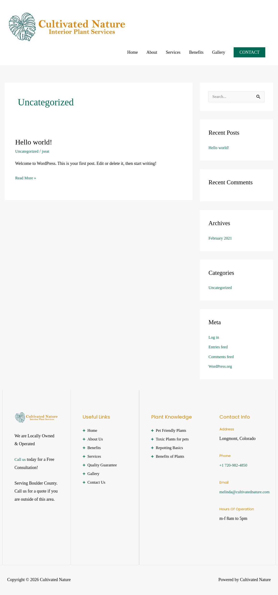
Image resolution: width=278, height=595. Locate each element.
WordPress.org (221, 366)
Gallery (218, 52)
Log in (214, 337)
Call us (21, 459)
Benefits (196, 52)
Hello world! (33, 142)
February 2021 (221, 238)
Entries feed (218, 347)
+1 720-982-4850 (234, 465)
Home (132, 52)
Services (173, 52)
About (151, 52)
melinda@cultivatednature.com (246, 492)
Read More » (26, 177)
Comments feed (222, 357)
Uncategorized (27, 151)
